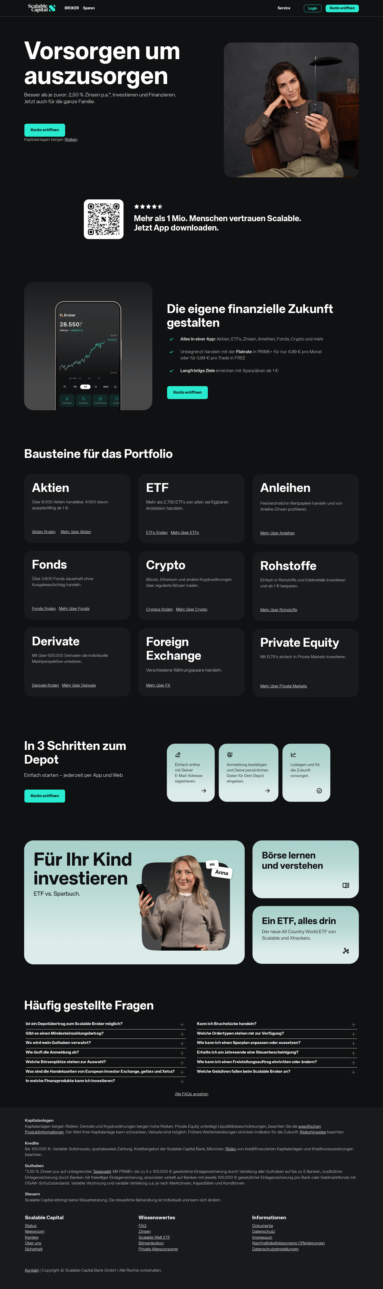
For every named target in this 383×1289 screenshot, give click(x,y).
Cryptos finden (159, 610)
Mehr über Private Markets (283, 686)
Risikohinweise (313, 1132)
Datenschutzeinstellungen (275, 1249)
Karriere (31, 1238)
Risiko (230, 1149)
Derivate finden (45, 686)
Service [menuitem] (284, 8)
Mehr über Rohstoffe (278, 610)
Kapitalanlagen (39, 1121)
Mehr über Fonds (74, 609)
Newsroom (34, 1232)
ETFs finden (157, 533)
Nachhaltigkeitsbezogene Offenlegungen (288, 1243)
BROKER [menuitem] (72, 8)
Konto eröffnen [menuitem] (342, 8)
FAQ (142, 1226)
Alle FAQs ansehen (191, 1094)
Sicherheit (34, 1249)
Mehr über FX (158, 686)
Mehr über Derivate (79, 686)
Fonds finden (44, 609)
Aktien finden (44, 532)
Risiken (71, 140)
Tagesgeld (102, 1172)
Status (31, 1226)
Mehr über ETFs (185, 533)
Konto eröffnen (45, 130)
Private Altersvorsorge (158, 1249)
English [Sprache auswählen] (297, 8)
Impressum (262, 1238)
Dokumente (262, 1226)
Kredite (32, 1143)
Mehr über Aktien (76, 532)
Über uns (33, 1243)
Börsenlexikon (151, 1243)
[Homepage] (41, 8)
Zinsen (145, 1232)
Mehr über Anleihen (277, 533)
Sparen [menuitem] (89, 8)
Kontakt (32, 1271)
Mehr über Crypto (191, 610)
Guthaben (34, 1166)
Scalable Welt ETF (154, 1238)
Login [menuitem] (312, 8)
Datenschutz (263, 1232)
